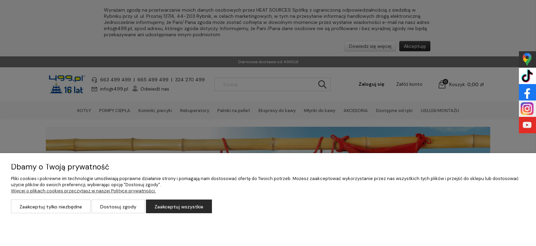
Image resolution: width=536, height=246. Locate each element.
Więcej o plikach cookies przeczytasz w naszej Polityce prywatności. (83, 191)
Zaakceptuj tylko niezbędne (50, 207)
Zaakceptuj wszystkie (179, 207)
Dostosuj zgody (118, 207)
